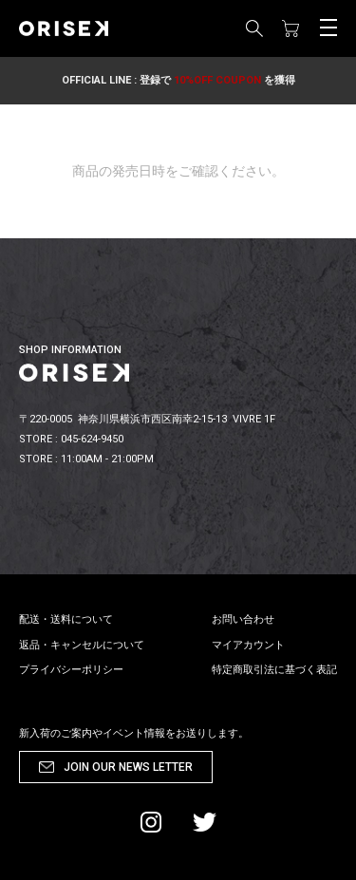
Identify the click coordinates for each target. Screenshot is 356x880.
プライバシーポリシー (71, 670)
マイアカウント (248, 645)
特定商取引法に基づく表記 (274, 670)
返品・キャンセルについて (81, 645)
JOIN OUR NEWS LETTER (128, 767)
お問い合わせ (243, 619)
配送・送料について (66, 619)
